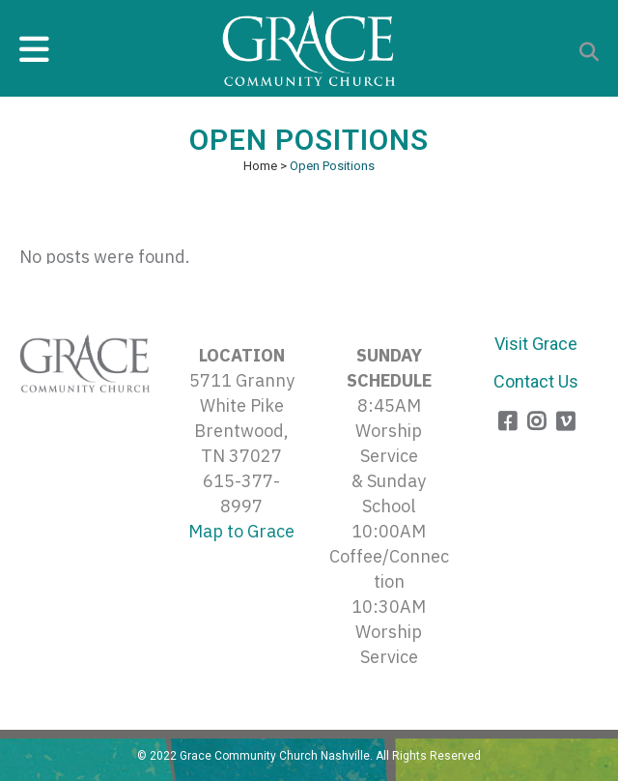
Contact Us (535, 381)
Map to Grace (241, 531)
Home (260, 166)
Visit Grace (535, 343)
